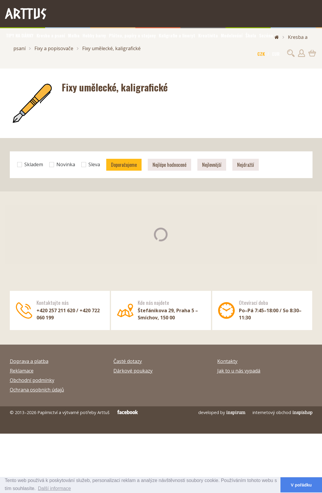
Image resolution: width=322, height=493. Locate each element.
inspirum (235, 412)
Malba (74, 35)
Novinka (62, 164)
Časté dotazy (127, 361)
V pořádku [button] (301, 485)
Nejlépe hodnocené (169, 164)
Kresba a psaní (51, 35)
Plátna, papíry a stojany (132, 35)
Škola (250, 35)
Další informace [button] (54, 488)
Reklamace (22, 370)
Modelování (231, 35)
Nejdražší (245, 164)
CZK (261, 53)
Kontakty (227, 361)
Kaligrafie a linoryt (177, 35)
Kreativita (208, 35)
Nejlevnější (211, 164)
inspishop (302, 412)
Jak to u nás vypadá (238, 370)
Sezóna (266, 35)
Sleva (90, 164)
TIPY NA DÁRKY (20, 35)
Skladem (30, 164)
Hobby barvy (94, 35)
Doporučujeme (124, 164)
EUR (276, 53)
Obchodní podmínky (32, 380)
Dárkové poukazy (133, 370)
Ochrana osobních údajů (37, 389)
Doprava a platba (29, 361)
